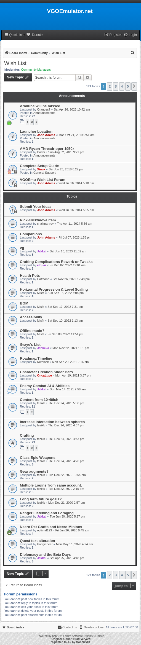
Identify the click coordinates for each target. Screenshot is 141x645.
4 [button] (122, 86)
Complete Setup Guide (39, 166)
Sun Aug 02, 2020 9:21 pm (66, 152)
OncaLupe (44, 375)
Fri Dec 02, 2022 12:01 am (68, 265)
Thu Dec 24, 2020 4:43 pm (66, 439)
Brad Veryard (82, 639)
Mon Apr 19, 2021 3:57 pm (73, 375)
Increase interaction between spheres (52, 422)
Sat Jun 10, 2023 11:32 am (68, 251)
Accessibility (31, 317)
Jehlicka (43, 348)
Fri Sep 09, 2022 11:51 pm (65, 334)
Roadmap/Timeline (36, 358)
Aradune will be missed (40, 106)
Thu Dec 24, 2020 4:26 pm (66, 461)
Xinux (41, 169)
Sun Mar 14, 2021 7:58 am (68, 389)
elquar (41, 265)
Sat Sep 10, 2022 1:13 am (65, 320)
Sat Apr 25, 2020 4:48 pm (67, 558)
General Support (44, 172)
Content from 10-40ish (39, 400)
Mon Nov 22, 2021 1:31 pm (70, 348)
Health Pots (30, 275)
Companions (31, 234)
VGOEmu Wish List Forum (42, 180)
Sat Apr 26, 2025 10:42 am (72, 109)
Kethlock (43, 362)
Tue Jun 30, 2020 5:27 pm (67, 516)
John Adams (46, 135)
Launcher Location (36, 131)
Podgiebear (44, 544)
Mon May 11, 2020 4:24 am (74, 544)
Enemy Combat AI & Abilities (45, 386)
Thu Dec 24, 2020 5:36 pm (66, 403)
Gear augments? (34, 471)
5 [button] (128, 86)
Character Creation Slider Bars (46, 372)
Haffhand (43, 279)
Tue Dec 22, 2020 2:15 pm (66, 488)
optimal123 (44, 530)
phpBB (56, 636)
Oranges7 (43, 109)
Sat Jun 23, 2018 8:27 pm (66, 169)
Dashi (41, 152)
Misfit (40, 293)
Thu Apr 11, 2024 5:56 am (74, 223)
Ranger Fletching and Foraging (47, 513)
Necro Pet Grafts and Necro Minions (51, 527)
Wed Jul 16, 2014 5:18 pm (76, 183)
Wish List (15, 63)
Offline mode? (32, 331)
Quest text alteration (37, 541)
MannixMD (83, 642)
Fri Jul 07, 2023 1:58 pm (74, 237)
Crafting (27, 435)
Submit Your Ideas (36, 206)
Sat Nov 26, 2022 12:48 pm (71, 279)
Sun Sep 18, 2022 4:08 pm (65, 293)
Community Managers (36, 69)
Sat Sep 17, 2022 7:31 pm (65, 306)
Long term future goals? (41, 499)
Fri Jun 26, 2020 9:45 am (72, 530)
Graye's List (30, 344)
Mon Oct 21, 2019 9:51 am (76, 135)
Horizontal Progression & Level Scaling (54, 289)
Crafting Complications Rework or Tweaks (56, 262)
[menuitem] (130, 35)
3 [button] (116, 86)
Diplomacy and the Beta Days (45, 554)
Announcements (44, 112)
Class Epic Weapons (37, 457)
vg (22, 248)
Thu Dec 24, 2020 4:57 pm (66, 425)
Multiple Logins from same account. (51, 485)
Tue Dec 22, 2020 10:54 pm (67, 475)
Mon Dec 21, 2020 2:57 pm (66, 502)
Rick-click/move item (38, 220)
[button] (134, 86)
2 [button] (110, 86)
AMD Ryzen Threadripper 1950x (47, 149)
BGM (24, 303)
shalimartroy (45, 223)
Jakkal (41, 251)
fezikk (41, 403)
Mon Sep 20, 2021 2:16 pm (70, 362)
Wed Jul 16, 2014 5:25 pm (76, 210)
